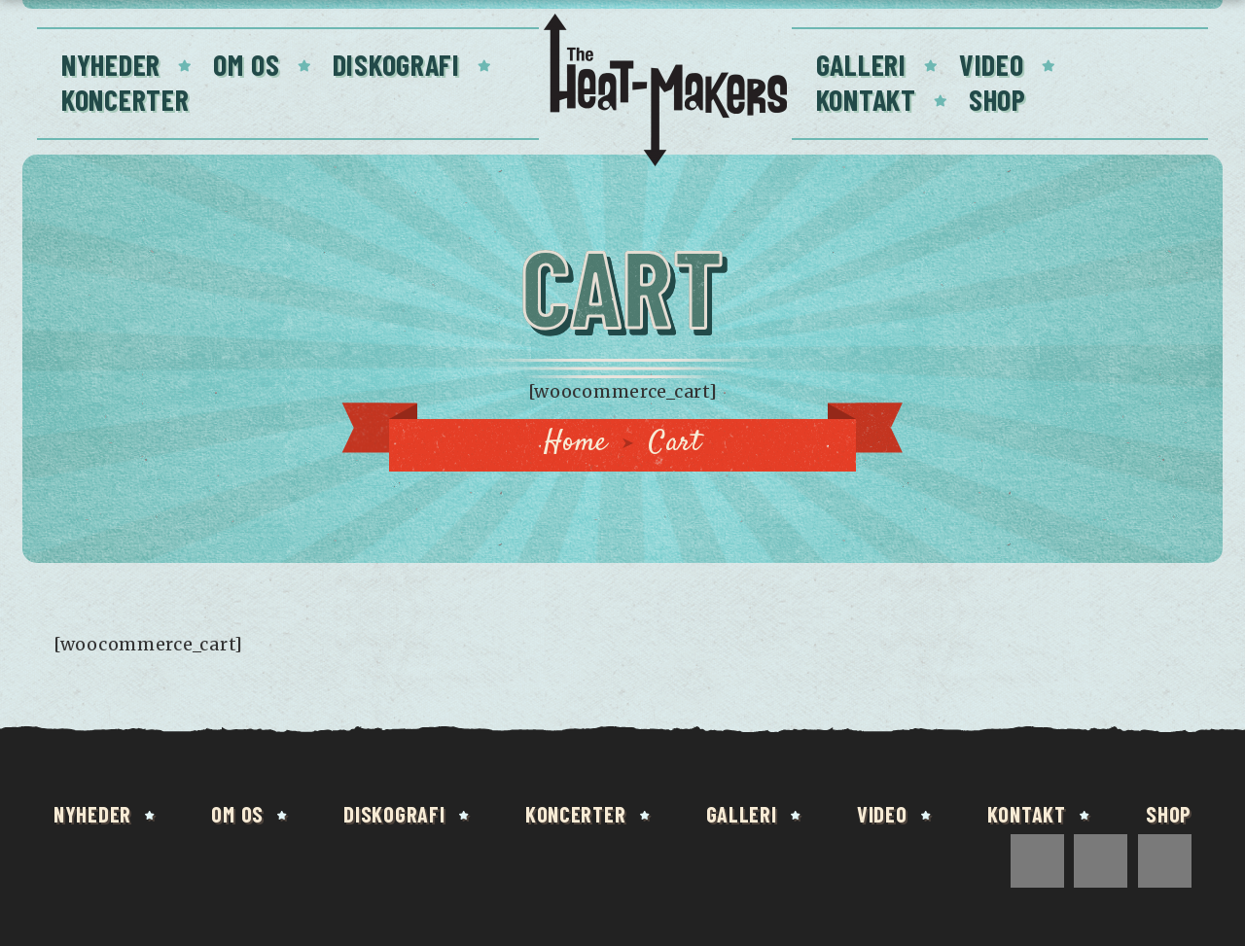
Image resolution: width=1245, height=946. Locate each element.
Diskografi (396, 64)
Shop (997, 99)
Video (991, 64)
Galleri (861, 64)
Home (576, 443)
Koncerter (125, 99)
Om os (246, 64)
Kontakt (866, 99)
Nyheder (110, 64)
